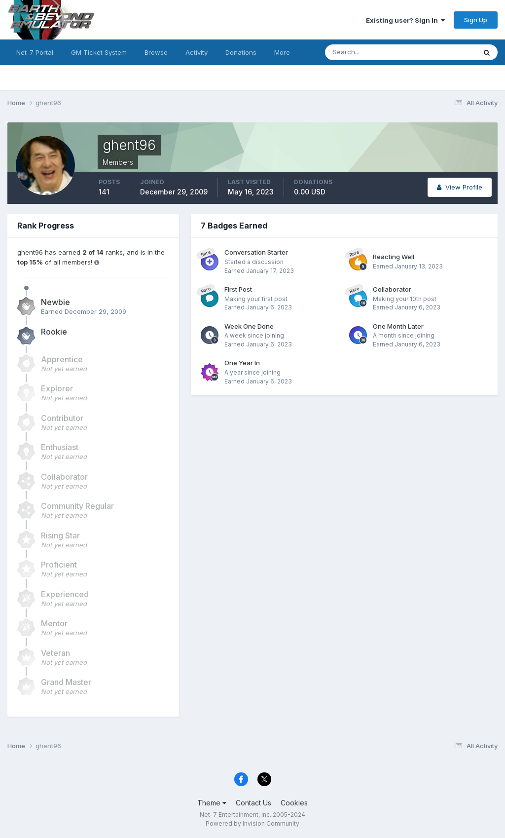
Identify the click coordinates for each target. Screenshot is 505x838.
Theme (211, 803)
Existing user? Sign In (405, 20)
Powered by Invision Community (252, 823)
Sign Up (475, 20)
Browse (156, 52)
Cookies (294, 803)
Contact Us (253, 803)
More (282, 52)
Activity (196, 52)
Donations (240, 52)
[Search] (368, 52)
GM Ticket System (99, 52)
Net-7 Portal (34, 52)
